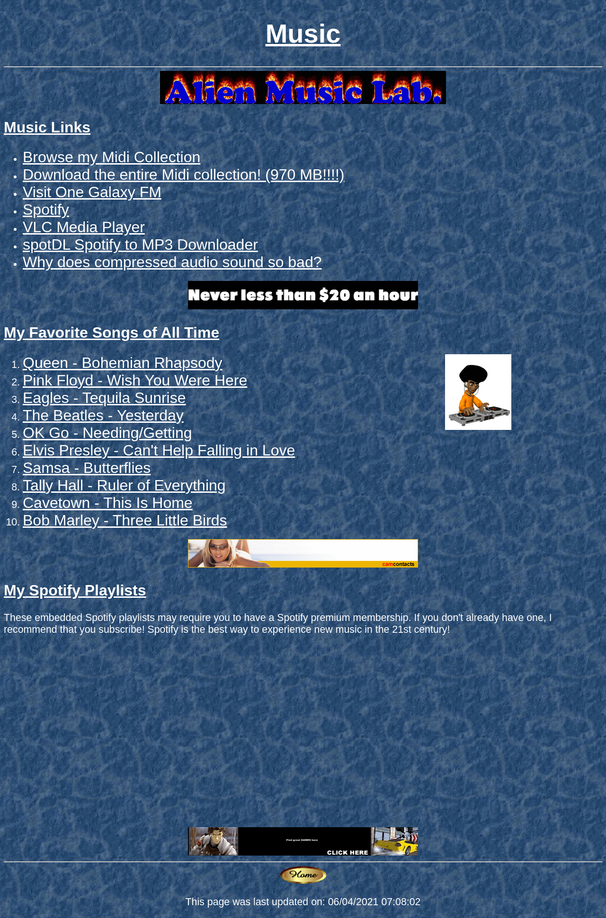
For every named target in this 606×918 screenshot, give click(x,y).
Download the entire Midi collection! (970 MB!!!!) (183, 174)
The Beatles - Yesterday (103, 415)
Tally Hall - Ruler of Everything (124, 485)
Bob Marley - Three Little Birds (125, 520)
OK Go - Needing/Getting (107, 432)
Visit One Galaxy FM (92, 192)
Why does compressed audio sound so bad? (172, 262)
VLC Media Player (84, 227)
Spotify (46, 209)
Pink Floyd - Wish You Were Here (135, 380)
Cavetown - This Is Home (108, 502)
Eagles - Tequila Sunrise (104, 397)
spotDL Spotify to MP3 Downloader (140, 244)
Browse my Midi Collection (111, 157)
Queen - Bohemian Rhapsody (123, 362)
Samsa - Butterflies (87, 467)
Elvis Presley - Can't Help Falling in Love (159, 450)
